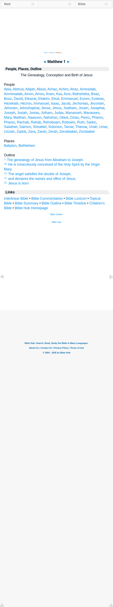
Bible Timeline (75, 203)
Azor (67, 94)
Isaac (55, 103)
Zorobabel (87, 132)
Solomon (55, 127)
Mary (7, 117)
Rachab (23, 122)
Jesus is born (18, 183)
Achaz (52, 89)
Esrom (85, 99)
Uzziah (9, 132)
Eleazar (30, 99)
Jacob (65, 103)
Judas (59, 113)
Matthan (19, 117)
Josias (34, 113)
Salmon (25, 127)
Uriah (93, 127)
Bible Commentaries (47, 198)
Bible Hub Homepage (31, 208)
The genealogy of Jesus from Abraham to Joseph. (45, 160)
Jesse (45, 108)
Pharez (9, 122)
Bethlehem (26, 146)
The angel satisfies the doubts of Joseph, (39, 174)
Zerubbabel (68, 132)
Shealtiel (40, 127)
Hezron (26, 103)
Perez (85, 117)
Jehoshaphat (29, 108)
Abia (7, 89)
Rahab (36, 122)
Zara (31, 132)
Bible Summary (26, 203)
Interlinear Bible (16, 198)
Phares (97, 117)
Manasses (91, 113)
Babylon (10, 146)
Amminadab (13, 94)
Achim (63, 89)
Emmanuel (69, 99)
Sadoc (91, 122)
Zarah (41, 132)
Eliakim (43, 99)
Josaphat (97, 108)
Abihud (18, 89)
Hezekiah (11, 103)
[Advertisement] (56, 285)
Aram (50, 94)
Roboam (68, 122)
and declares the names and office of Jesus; (42, 179)
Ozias (74, 117)
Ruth (81, 122)
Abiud (41, 89)
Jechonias (80, 103)
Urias (103, 127)
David (18, 99)
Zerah (52, 132)
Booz (8, 99)
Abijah (30, 89)
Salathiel (10, 127)
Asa (59, 94)
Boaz (95, 94)
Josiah (22, 113)
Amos (39, 94)
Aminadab (88, 89)
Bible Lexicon (76, 198)
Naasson (35, 117)
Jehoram (10, 108)
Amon (28, 94)
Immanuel (41, 103)
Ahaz (74, 89)
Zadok (21, 132)
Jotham (46, 113)
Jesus (57, 108)
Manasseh (74, 113)
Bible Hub (56, 222)
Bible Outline (51, 203)
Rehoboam (51, 122)
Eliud (55, 99)
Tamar (68, 127)
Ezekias (98, 99)
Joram (83, 108)
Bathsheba (80, 94)
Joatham (70, 108)
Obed (63, 117)
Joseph (9, 113)
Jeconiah (97, 103)
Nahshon (50, 117)
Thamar (81, 127)
